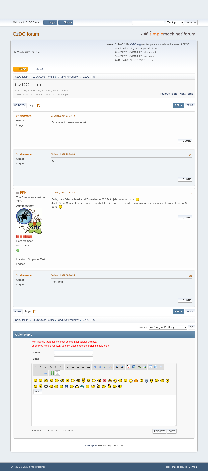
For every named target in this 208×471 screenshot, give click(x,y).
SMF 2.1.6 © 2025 (19, 467)
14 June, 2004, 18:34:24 (63, 275)
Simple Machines (37, 467)
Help (166, 467)
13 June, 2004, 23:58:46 (63, 192)
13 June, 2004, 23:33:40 (63, 116)
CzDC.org (135, 44)
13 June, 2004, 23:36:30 (63, 154)
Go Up (17, 311)
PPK (23, 192)
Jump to (143, 327)
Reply (178, 105)
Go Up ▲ (193, 467)
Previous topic (168, 93)
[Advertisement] (104, 9)
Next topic (186, 93)
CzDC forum (26, 34)
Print (190, 105)
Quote (185, 141)
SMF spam (91, 445)
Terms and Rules (179, 467)
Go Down (19, 105)
